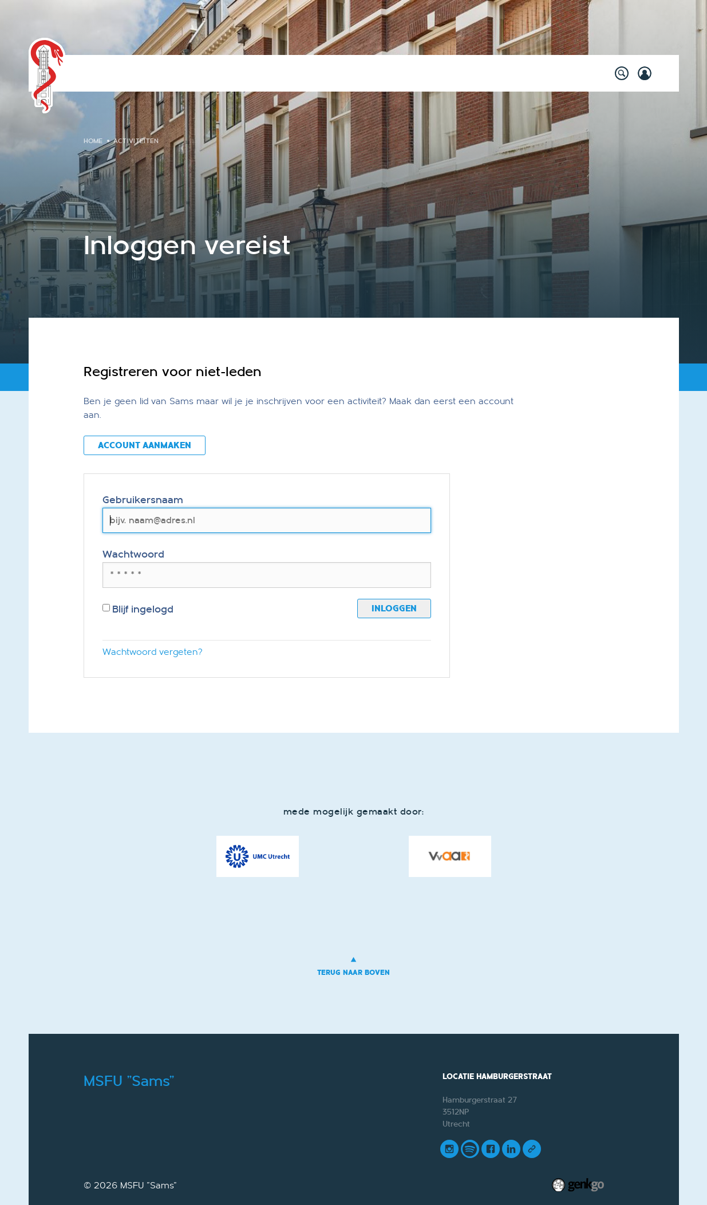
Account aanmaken (144, 445)
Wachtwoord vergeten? (152, 652)
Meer (556, 73)
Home (106, 73)
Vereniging (417, 73)
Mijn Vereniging (493, 73)
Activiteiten (153, 73)
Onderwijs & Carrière (329, 73)
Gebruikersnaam (142, 500)
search (622, 73)
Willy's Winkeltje (231, 73)
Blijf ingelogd (138, 609)
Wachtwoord (133, 554)
